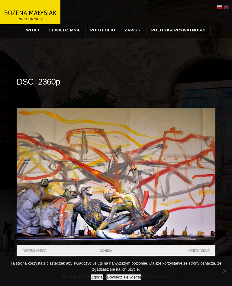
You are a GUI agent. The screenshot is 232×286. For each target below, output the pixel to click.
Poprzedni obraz (34, 251)
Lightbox (106, 251)
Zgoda (97, 277)
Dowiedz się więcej (124, 277)
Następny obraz (198, 251)
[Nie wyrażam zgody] (224, 271)
